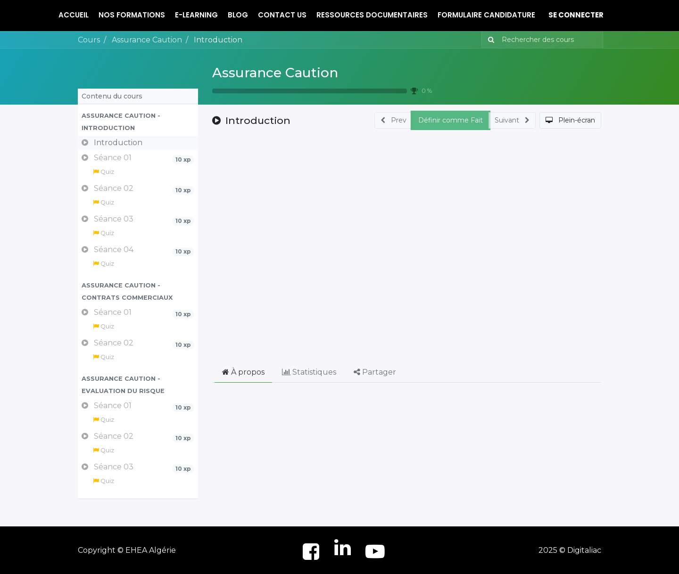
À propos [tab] (243, 372)
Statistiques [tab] (309, 372)
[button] (138, 122)
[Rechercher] (489, 40)
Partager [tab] (375, 372)
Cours (89, 39)
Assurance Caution (275, 73)
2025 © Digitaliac (569, 550)
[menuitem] (73, 15)
